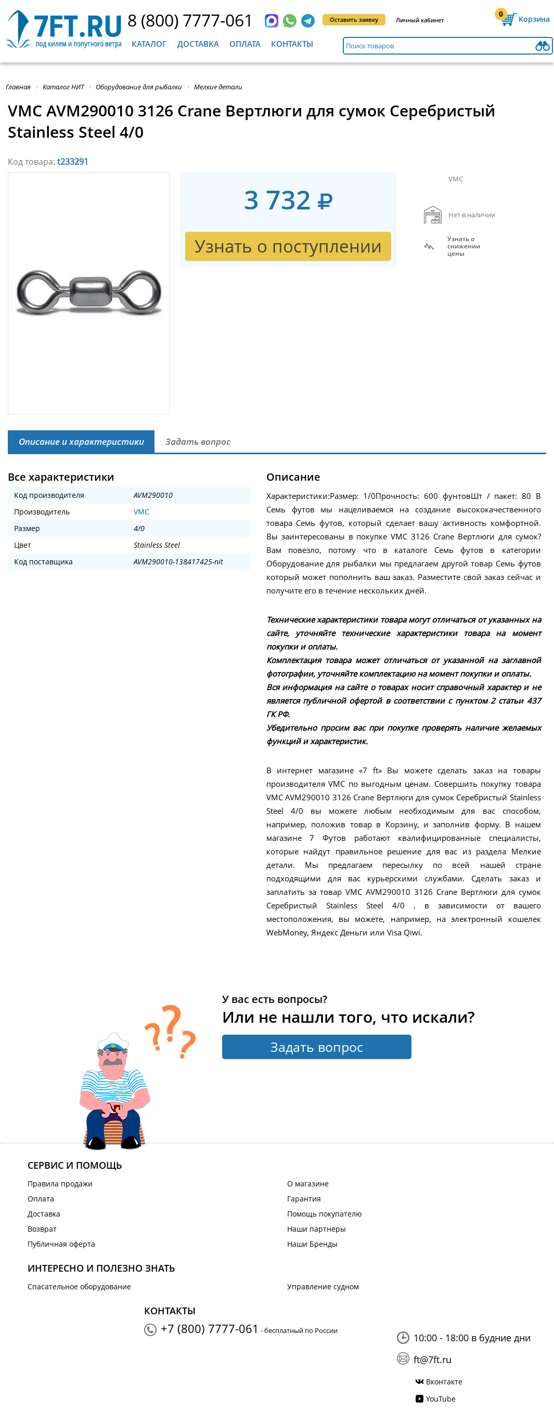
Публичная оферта (61, 1244)
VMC (141, 512)
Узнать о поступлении (288, 246)
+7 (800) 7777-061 (210, 1328)
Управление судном (323, 1286)
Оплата (245, 43)
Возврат (42, 1229)
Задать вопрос (316, 1046)
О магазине (308, 1184)
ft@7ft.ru (433, 1359)
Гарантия (304, 1199)
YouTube (441, 1399)
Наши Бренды (312, 1244)
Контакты (292, 43)
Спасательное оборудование (79, 1286)
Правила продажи (60, 1184)
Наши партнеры (316, 1229)
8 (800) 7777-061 (190, 20)
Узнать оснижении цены (463, 246)
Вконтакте (444, 1381)
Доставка (198, 43)
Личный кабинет (420, 20)
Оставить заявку (354, 19)
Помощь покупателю (324, 1214)
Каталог (149, 43)
